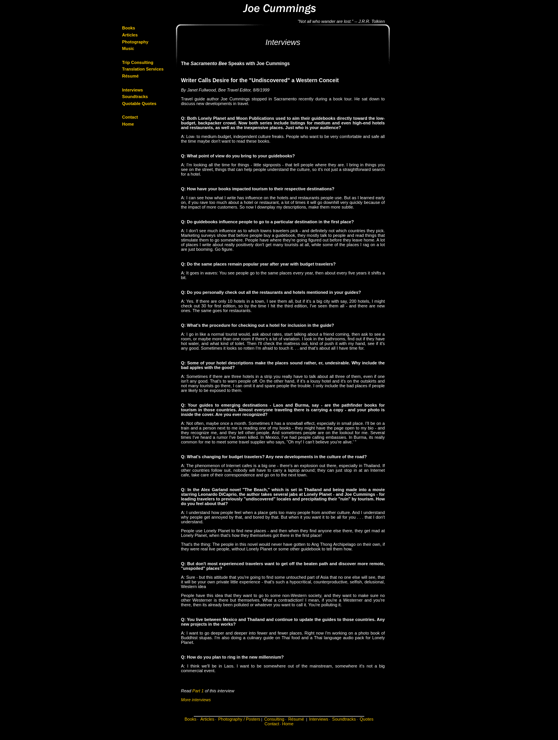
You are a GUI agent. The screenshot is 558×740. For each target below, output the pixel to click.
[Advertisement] (414, 71)
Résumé (131, 76)
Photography (135, 42)
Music (128, 48)
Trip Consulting (137, 62)
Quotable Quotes (139, 103)
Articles (130, 35)
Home (128, 124)
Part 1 (197, 690)
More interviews (196, 699)
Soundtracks (135, 96)
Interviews (132, 90)
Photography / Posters (239, 719)
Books (128, 28)
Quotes (366, 719)
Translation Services (143, 69)
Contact (130, 117)
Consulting (274, 719)
